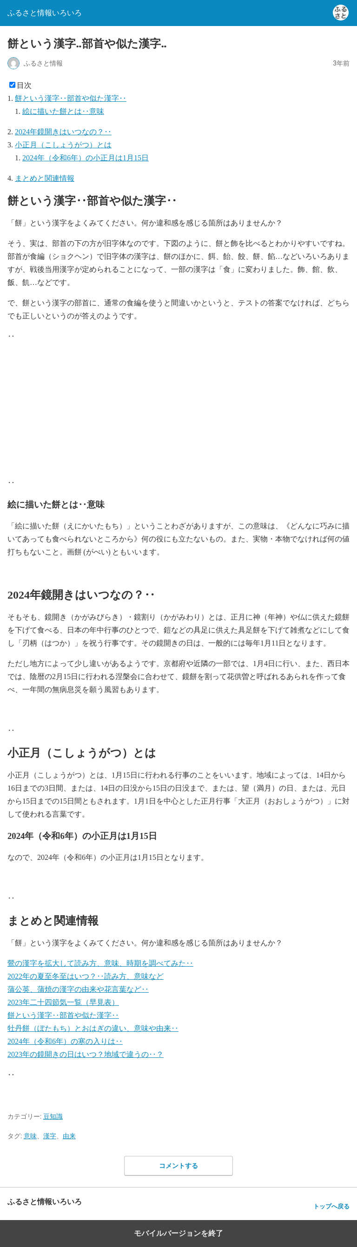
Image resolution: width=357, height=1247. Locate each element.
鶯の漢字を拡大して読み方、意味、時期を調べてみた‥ (100, 963)
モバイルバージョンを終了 (178, 1233)
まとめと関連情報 (44, 178)
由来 (69, 1136)
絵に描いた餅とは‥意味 (63, 111)
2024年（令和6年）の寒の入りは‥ (65, 1041)
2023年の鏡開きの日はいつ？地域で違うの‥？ (85, 1054)
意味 (30, 1136)
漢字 (49, 1136)
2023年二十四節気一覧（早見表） (63, 1002)
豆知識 (53, 1116)
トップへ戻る (331, 1206)
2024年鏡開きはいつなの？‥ (63, 132)
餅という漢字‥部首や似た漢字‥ (70, 98)
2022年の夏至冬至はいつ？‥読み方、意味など (85, 976)
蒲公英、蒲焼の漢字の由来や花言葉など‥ (78, 989)
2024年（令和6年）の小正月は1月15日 (85, 158)
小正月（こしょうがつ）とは (63, 145)
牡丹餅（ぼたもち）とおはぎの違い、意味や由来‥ (92, 1028)
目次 (24, 85)
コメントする (178, 1165)
